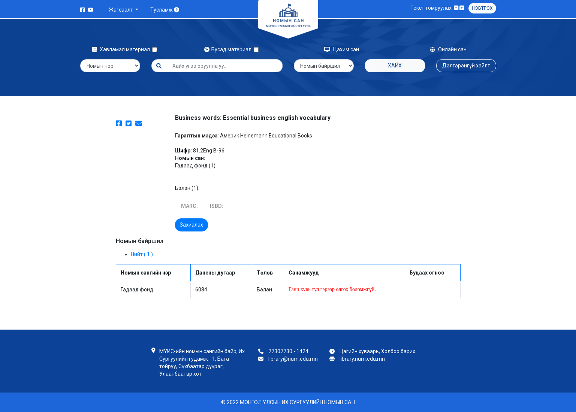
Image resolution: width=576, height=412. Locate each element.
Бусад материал (229, 49)
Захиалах (191, 225)
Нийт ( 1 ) (142, 254)
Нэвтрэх (482, 8)
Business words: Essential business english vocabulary (253, 117)
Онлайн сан (448, 49)
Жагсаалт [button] (121, 10)
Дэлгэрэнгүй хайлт (466, 66)
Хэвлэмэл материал (122, 49)
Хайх (395, 66)
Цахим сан (341, 49)
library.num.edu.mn (362, 359)
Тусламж (164, 10)
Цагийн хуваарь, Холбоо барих (377, 351)
